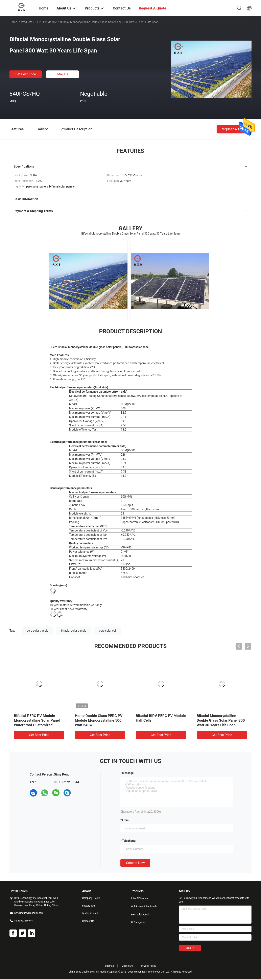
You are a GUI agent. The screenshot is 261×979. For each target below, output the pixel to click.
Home (13, 22)
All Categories (137, 922)
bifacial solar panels (73, 630)
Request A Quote (234, 129)
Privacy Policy (148, 965)
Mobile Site (127, 965)
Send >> (190, 948)
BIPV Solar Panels (140, 914)
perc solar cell (108, 630)
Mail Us (62, 74)
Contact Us (88, 921)
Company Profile (91, 898)
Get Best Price (26, 74)
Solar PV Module (139, 898)
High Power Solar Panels (143, 906)
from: (125, 820)
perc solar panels (37, 630)
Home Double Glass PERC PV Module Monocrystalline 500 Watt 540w (98, 720)
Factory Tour (89, 905)
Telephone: (129, 840)
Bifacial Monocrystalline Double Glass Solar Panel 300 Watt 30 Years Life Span (221, 720)
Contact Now (135, 863)
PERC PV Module (46, 22)
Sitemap (109, 965)
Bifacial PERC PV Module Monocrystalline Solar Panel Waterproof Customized (37, 720)
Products (26, 22)
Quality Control (90, 913)
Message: (128, 773)
